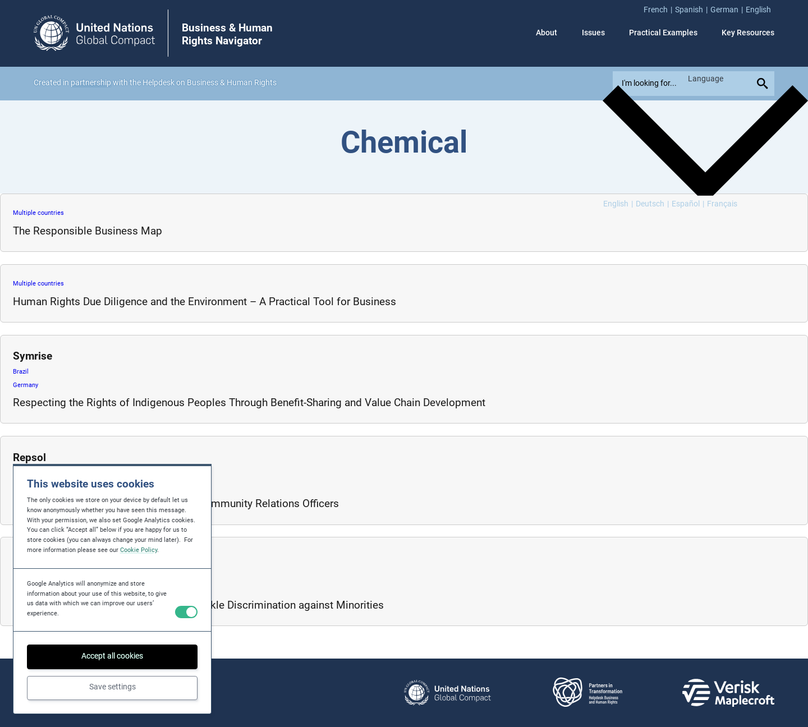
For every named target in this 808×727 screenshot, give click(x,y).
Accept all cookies (112, 656)
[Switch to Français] (722, 204)
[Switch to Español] (688, 204)
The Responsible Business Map (87, 230)
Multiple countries (38, 213)
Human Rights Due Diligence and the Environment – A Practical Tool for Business (204, 301)
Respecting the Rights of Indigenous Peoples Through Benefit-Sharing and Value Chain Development (249, 402)
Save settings (112, 687)
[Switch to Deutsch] (652, 204)
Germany (25, 385)
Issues (593, 33)
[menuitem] (659, 10)
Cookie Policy (138, 550)
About (546, 33)
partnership (91, 83)
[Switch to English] (618, 204)
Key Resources (748, 33)
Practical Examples (663, 33)
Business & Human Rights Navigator (227, 34)
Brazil (21, 371)
